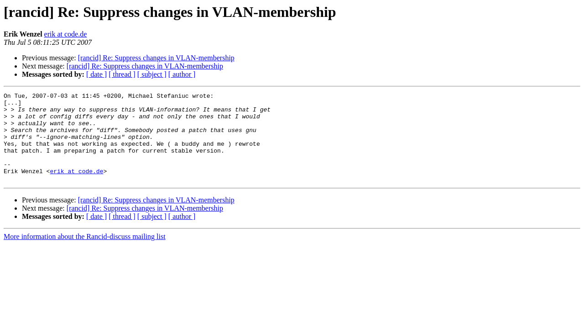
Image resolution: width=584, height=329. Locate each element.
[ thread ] (122, 74)
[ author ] (182, 74)
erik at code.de (65, 34)
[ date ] (96, 74)
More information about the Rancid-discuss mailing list (85, 254)
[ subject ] (152, 74)
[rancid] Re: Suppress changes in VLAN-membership (156, 58)
